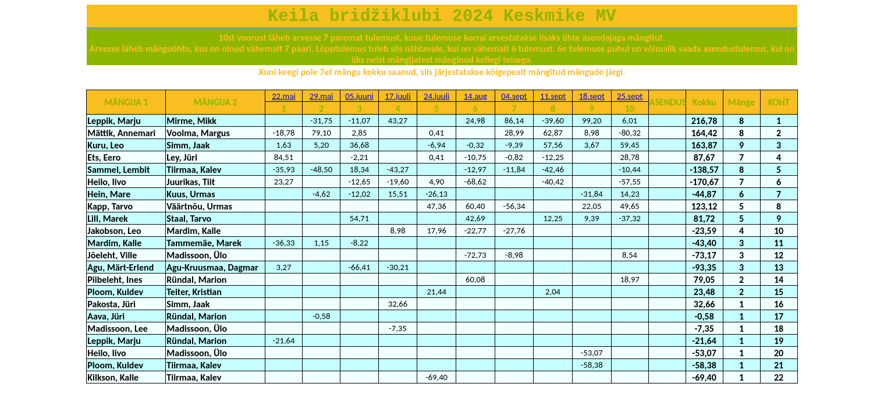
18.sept (592, 96)
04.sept (514, 96)
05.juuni (359, 96)
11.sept (553, 96)
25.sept (629, 96)
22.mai (284, 96)
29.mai (321, 96)
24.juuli (436, 96)
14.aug (475, 96)
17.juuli (397, 96)
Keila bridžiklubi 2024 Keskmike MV (442, 16)
